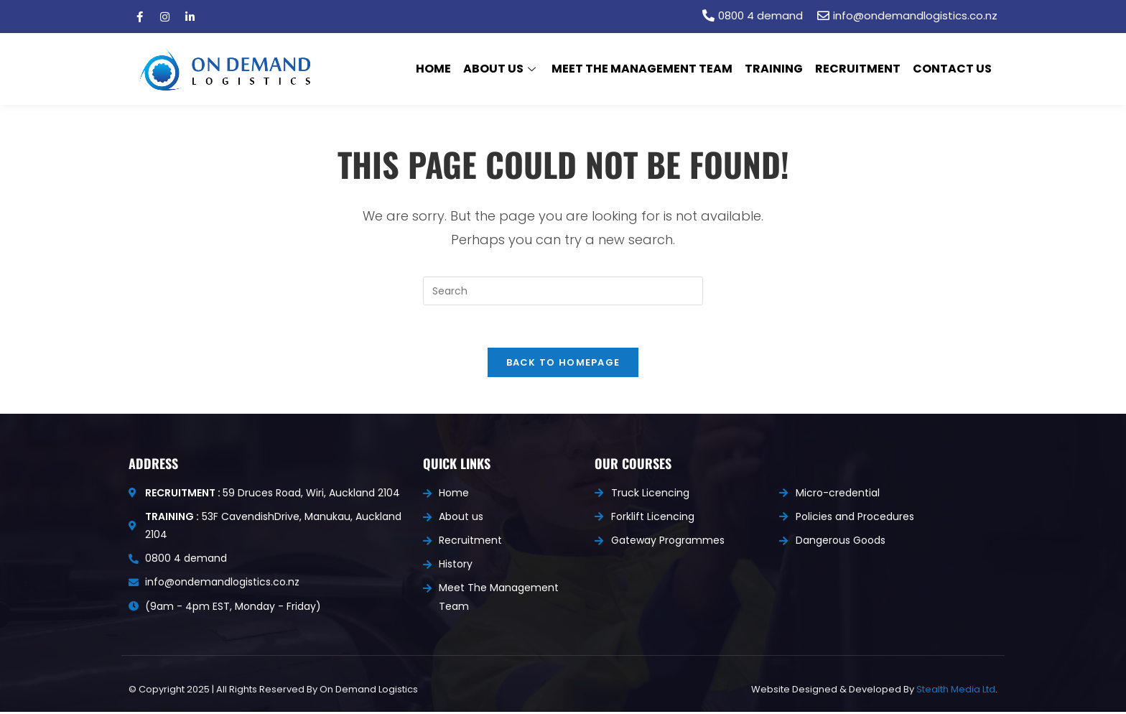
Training (775, 68)
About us (504, 68)
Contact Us (952, 68)
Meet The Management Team (644, 68)
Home (437, 68)
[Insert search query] (563, 291)
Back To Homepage (563, 364)
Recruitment (858, 68)
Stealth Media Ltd (955, 690)
